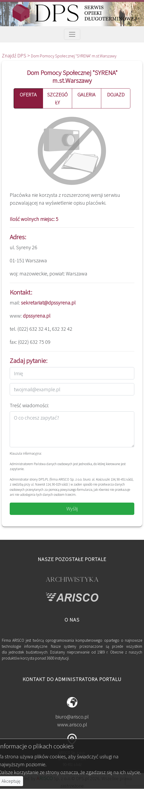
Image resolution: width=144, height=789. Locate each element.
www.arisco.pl (72, 724)
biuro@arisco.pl (72, 716)
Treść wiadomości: (29, 405)
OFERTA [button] (28, 94)
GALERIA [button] (86, 94)
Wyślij (72, 508)
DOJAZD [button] (116, 94)
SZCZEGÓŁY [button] (57, 98)
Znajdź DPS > (16, 55)
